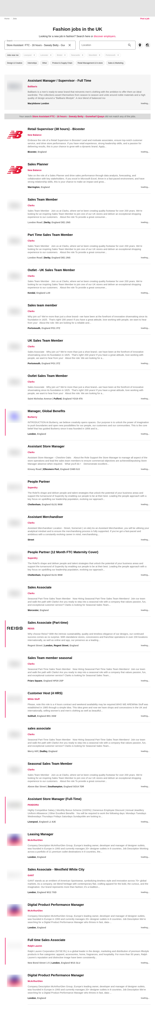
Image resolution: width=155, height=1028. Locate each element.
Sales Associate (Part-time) (48, 622)
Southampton (55, 786)
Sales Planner (38, 164)
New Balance (35, 135)
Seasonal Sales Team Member (50, 763)
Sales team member (42, 305)
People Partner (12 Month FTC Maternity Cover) (63, 552)
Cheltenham (34, 504)
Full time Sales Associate (46, 940)
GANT (31, 875)
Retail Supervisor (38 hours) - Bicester (56, 129)
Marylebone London (38, 103)
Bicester (32, 152)
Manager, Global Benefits (46, 411)
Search (10, 41)
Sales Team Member (43, 199)
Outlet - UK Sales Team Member (51, 270)
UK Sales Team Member (45, 340)
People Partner (39, 481)
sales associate (39, 728)
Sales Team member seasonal (50, 658)
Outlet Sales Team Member (48, 376)
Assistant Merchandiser (45, 517)
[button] (13, 55)
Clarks (31, 205)
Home (7, 19)
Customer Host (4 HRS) (45, 693)
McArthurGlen (35, 840)
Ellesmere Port (51, 469)
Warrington (34, 187)
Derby (47, 222)
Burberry (32, 417)
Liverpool (33, 822)
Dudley (43, 751)
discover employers (104, 36)
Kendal (31, 293)
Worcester (33, 610)
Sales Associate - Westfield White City (56, 869)
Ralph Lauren (35, 946)
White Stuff (34, 699)
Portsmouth (34, 328)
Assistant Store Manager (46, 446)
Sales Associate (40, 587)
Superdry (33, 487)
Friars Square (35, 680)
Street (31, 539)
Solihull (32, 716)
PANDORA (33, 805)
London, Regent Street (56, 645)
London (32, 434)
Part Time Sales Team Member (50, 234)
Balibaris (32, 86)
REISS (31, 628)
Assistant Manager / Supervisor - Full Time (59, 80)
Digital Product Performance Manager (56, 904)
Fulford (57, 398)
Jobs (15, 19)
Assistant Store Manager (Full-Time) (54, 799)
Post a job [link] (144, 19)
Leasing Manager (40, 834)
